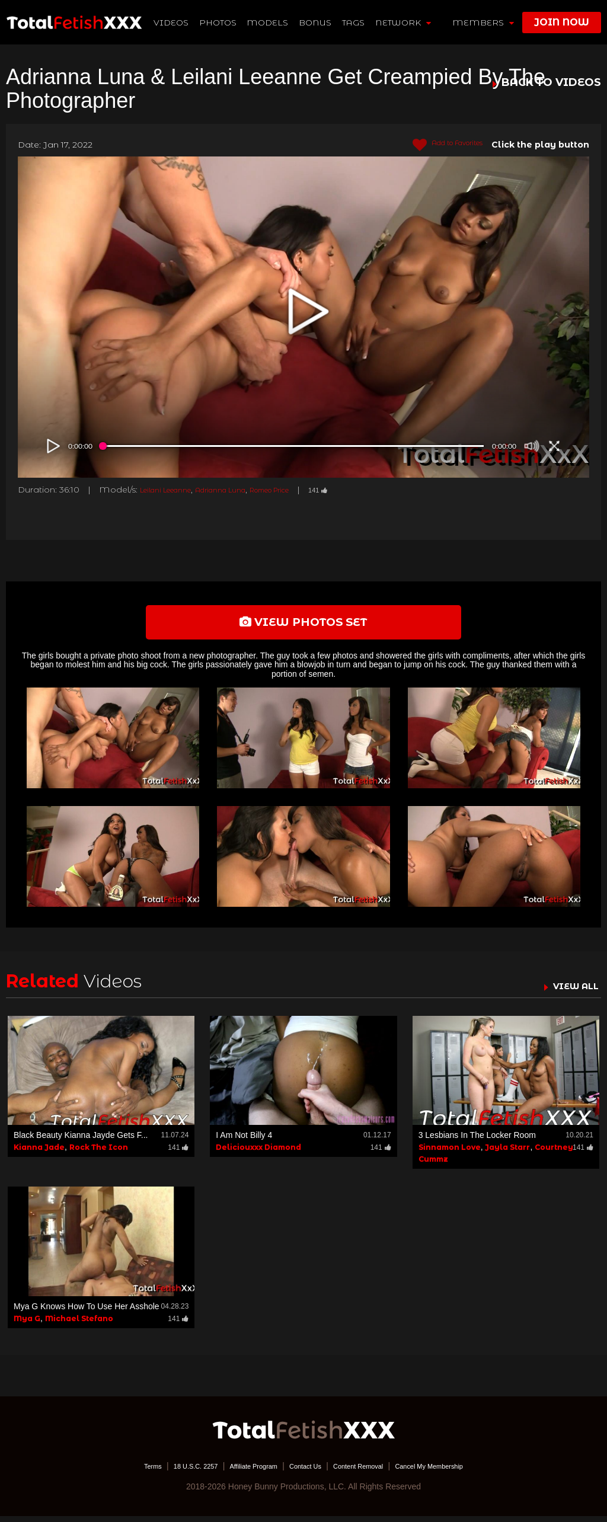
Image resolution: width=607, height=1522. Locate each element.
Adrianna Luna (244, 489)
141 (368, 489)
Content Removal (370, 1471)
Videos (172, 22)
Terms (117, 1471)
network (404, 22)
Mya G (27, 1324)
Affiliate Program (240, 1471)
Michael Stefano (79, 1324)
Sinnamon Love (449, 1153)
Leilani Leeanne (174, 489)
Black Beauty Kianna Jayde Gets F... (81, 1141)
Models (269, 22)
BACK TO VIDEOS (551, 83)
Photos (219, 22)
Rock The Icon (98, 1153)
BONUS (317, 22)
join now (561, 22)
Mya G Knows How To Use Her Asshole (86, 1312)
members (483, 22)
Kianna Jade (39, 1153)
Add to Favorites (438, 145)
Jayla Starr (507, 1153)
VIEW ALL (570, 992)
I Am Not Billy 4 (244, 1141)
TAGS (354, 22)
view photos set (303, 625)
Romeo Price (308, 489)
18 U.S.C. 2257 (168, 1471)
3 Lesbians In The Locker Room (477, 1141)
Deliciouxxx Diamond (258, 1153)
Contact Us (304, 1471)
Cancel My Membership (457, 1471)
